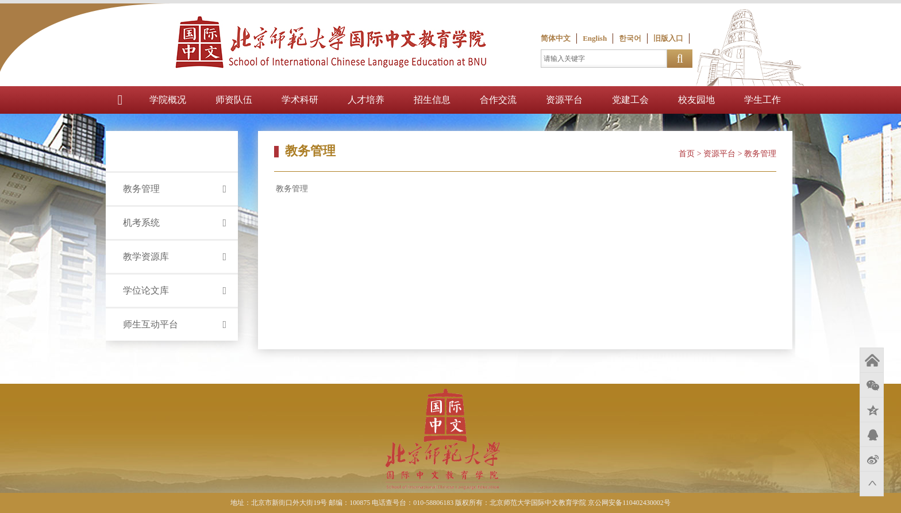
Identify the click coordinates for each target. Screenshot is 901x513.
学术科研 (300, 100)
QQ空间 (872, 409)
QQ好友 (872, 434)
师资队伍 (233, 100)
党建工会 (630, 100)
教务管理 (291, 188)
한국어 (630, 38)
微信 (872, 385)
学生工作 (762, 100)
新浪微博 (872, 459)
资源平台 (564, 100)
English (595, 38)
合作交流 (498, 100)
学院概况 (167, 100)
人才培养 (366, 100)
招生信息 (432, 100)
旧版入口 (668, 38)
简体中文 (556, 38)
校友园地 (696, 100)
